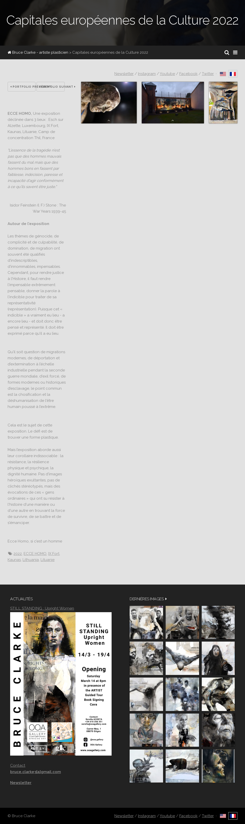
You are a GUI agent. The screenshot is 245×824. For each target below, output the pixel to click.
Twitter (208, 73)
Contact (17, 765)
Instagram (147, 73)
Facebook (188, 73)
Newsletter (124, 73)
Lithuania (31, 559)
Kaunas (14, 559)
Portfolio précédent (23, 86)
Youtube (167, 73)
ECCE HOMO (35, 553)
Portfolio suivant (51, 86)
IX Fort (53, 553)
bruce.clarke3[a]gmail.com (35, 772)
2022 (17, 553)
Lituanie (48, 559)
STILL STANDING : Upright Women (42, 608)
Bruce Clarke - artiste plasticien (38, 52)
